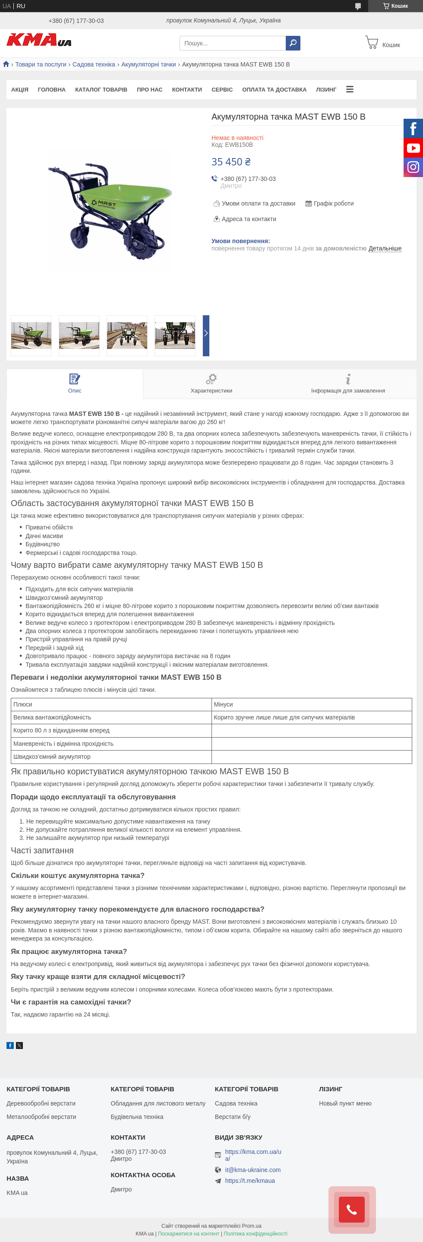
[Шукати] (293, 43)
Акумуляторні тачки (148, 64)
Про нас (149, 89)
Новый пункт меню (345, 1103)
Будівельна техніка (136, 1116)
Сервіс (222, 89)
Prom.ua (252, 1226)
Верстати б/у (233, 1116)
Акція (19, 89)
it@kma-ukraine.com (253, 1170)
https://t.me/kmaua (250, 1180)
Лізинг (326, 89)
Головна (52, 89)
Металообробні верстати (41, 1116)
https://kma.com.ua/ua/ (253, 1155)
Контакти (187, 89)
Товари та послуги (40, 64)
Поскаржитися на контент (188, 1234)
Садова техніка (94, 64)
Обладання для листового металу (157, 1103)
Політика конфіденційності (255, 1234)
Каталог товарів (101, 89)
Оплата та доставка (274, 89)
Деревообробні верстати (41, 1103)
